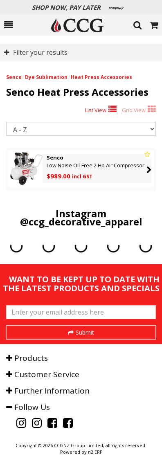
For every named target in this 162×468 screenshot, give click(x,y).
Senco (14, 77)
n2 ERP (95, 452)
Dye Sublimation (46, 77)
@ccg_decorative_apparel (81, 221)
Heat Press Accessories (101, 77)
